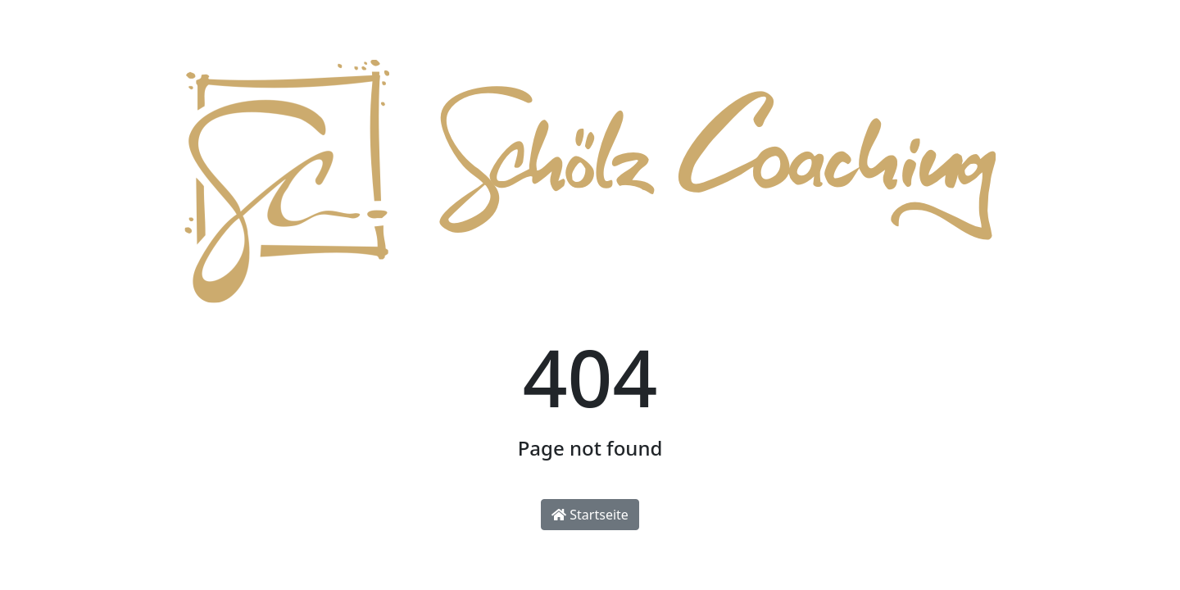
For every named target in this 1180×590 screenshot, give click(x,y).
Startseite (590, 515)
